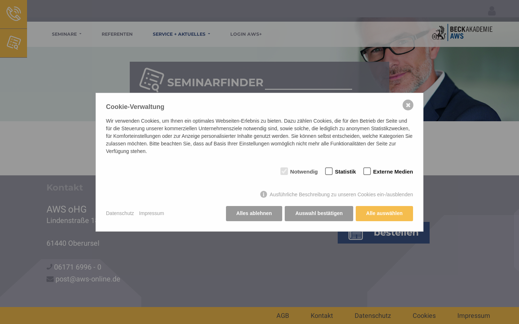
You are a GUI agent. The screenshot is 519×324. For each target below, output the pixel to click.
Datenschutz (120, 213)
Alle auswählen (384, 213)
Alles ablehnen (254, 213)
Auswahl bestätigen (318, 213)
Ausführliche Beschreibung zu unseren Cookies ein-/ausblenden (341, 194)
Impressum (151, 213)
